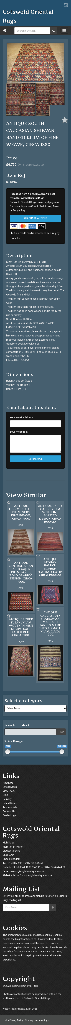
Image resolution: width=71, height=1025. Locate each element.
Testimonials (10, 807)
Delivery (7, 799)
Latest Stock (10, 786)
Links (5, 795)
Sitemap (29, 1020)
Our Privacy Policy (14, 1020)
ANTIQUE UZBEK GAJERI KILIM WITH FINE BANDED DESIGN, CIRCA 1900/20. (50, 513)
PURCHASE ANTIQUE (35, 218)
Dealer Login (10, 815)
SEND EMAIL (35, 458)
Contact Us (9, 811)
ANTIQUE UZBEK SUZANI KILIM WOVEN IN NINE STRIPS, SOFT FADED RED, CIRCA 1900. (21, 627)
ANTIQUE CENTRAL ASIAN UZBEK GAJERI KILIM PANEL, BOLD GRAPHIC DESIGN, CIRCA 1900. (21, 572)
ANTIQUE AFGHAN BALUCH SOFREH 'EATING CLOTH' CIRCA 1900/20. (50, 567)
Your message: (19, 431)
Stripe (13, 238)
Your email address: (22, 417)
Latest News (10, 803)
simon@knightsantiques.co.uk (27, 871)
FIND (61, 731)
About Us (8, 782)
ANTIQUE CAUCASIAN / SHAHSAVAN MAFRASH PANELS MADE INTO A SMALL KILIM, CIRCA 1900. (50, 623)
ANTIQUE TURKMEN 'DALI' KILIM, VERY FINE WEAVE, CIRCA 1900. (21, 512)
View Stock (9, 791)
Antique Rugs (42, 1020)
